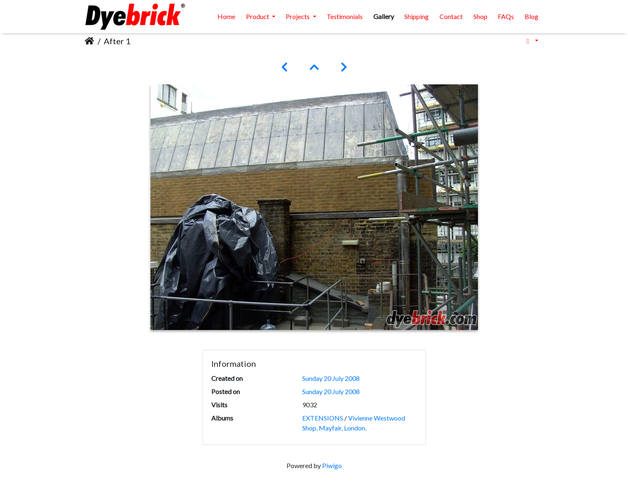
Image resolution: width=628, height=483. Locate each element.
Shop (480, 16)
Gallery (383, 16)
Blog (531, 16)
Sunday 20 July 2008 (331, 378)
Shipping (416, 16)
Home (226, 16)
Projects (298, 16)
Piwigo (332, 465)
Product (258, 16)
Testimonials (345, 16)
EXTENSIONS (322, 418)
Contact (451, 16)
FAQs (506, 16)
